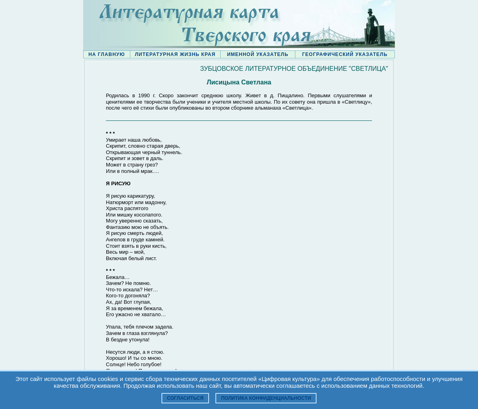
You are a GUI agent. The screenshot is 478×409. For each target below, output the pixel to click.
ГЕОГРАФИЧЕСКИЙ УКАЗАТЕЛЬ (345, 54)
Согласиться (185, 398)
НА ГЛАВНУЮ (106, 54)
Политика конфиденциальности (266, 398)
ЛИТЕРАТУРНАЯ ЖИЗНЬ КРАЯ (175, 54)
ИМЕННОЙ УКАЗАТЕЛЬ (258, 54)
